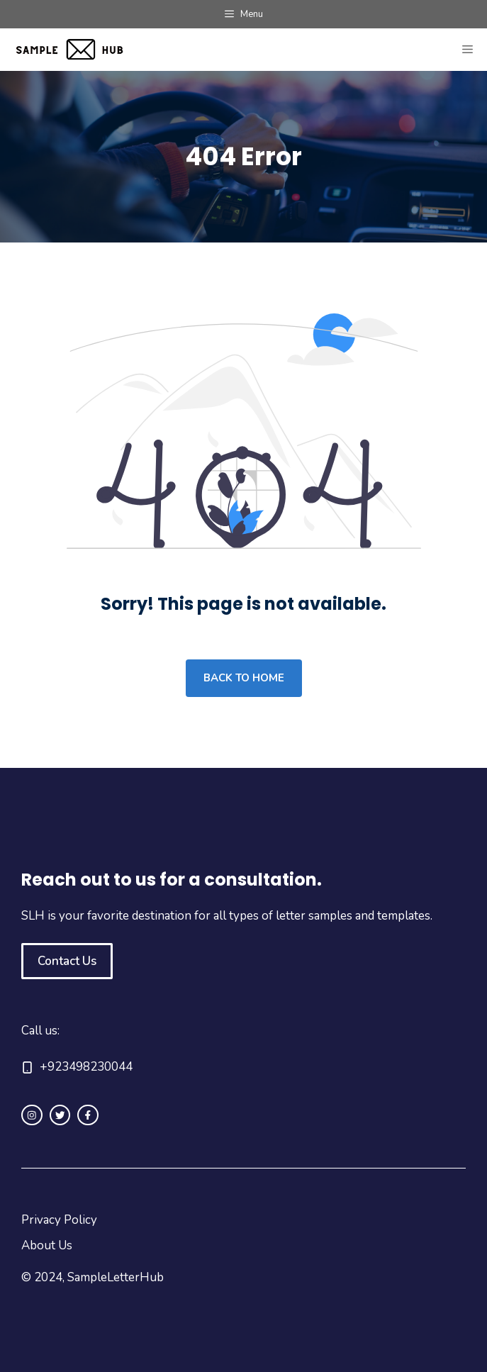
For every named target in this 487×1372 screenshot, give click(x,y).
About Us (46, 1245)
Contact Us (67, 961)
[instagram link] (32, 1115)
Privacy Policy (59, 1220)
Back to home (243, 678)
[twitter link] (60, 1115)
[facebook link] (88, 1115)
